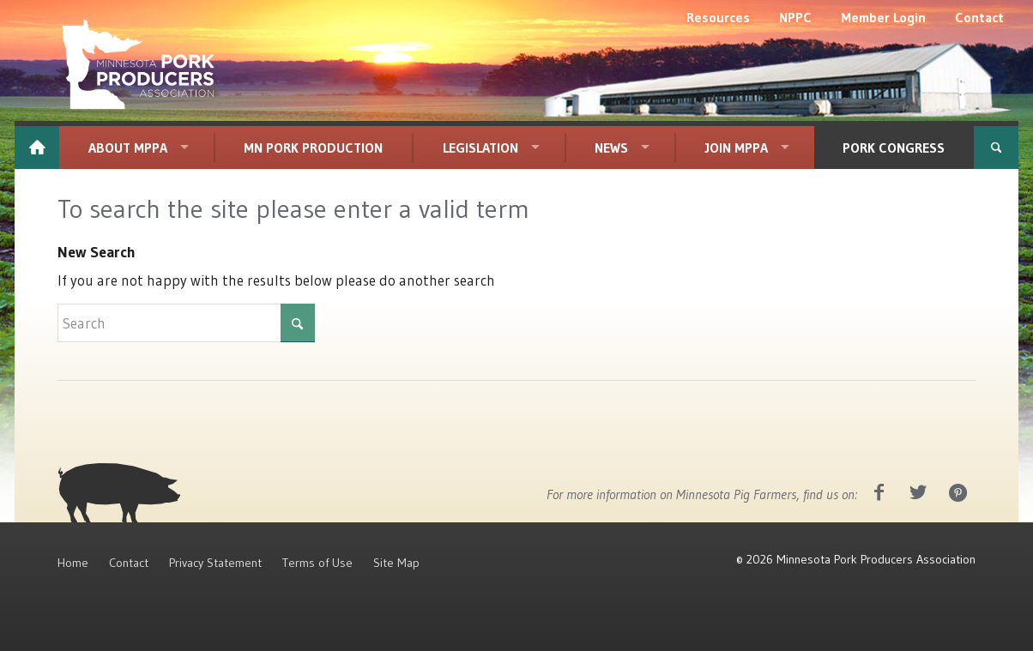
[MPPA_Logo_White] (138, 64)
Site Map (396, 562)
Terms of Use (317, 562)
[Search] (996, 147)
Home (72, 562)
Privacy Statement (215, 562)
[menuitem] (718, 17)
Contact (128, 562)
